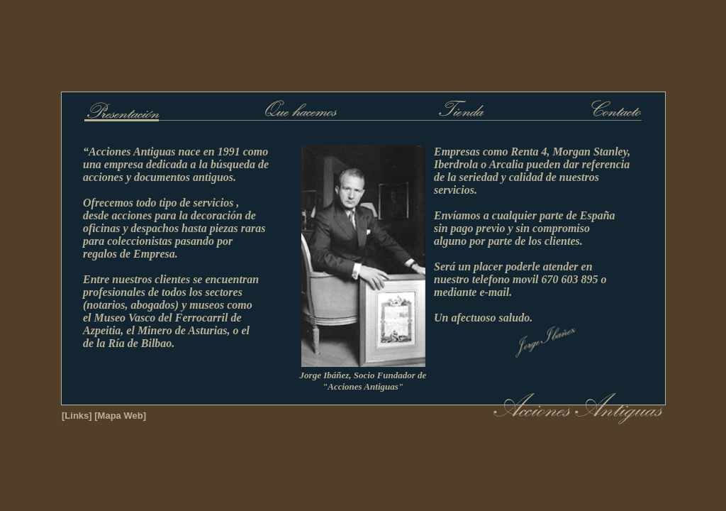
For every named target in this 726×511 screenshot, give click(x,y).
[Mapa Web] (120, 415)
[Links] (77, 415)
